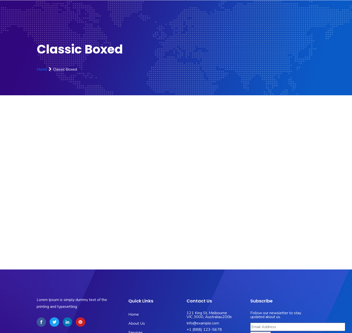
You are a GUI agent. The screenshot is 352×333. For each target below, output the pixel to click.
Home (42, 69)
